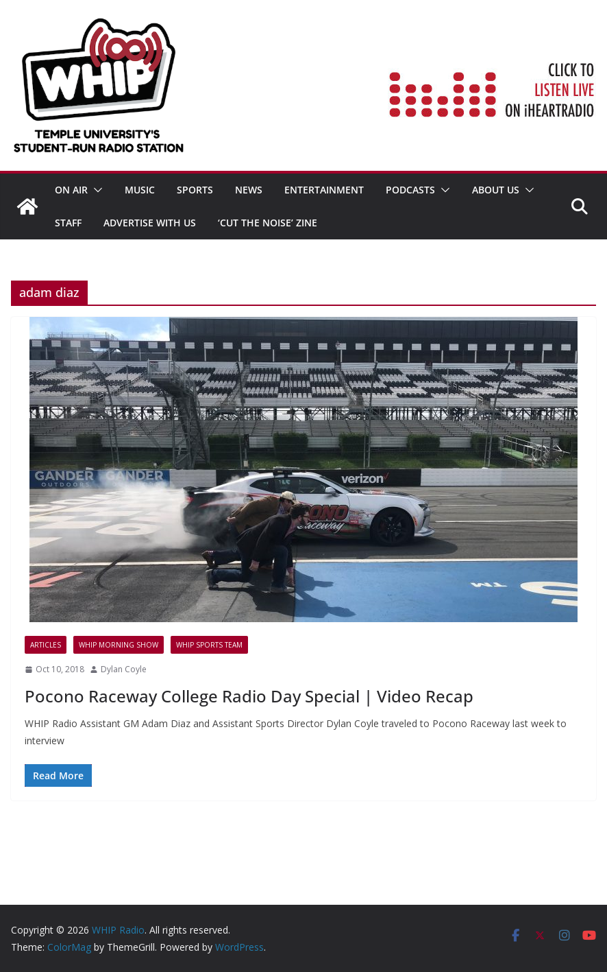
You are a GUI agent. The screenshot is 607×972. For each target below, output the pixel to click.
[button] (95, 190)
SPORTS (195, 189)
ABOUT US (495, 189)
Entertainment (324, 189)
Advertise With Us (149, 222)
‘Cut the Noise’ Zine (267, 222)
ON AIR (71, 189)
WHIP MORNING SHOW (118, 645)
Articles (45, 645)
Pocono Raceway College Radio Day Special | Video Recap (249, 696)
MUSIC (140, 189)
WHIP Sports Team (209, 645)
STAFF (68, 222)
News (248, 189)
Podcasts (410, 189)
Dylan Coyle (124, 669)
